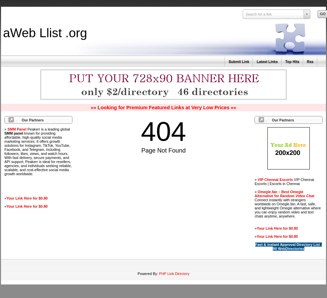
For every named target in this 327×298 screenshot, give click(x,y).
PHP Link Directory (174, 274)
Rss (310, 62)
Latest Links (267, 62)
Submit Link (238, 62)
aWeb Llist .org (45, 33)
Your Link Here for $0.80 (27, 198)
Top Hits (292, 62)
